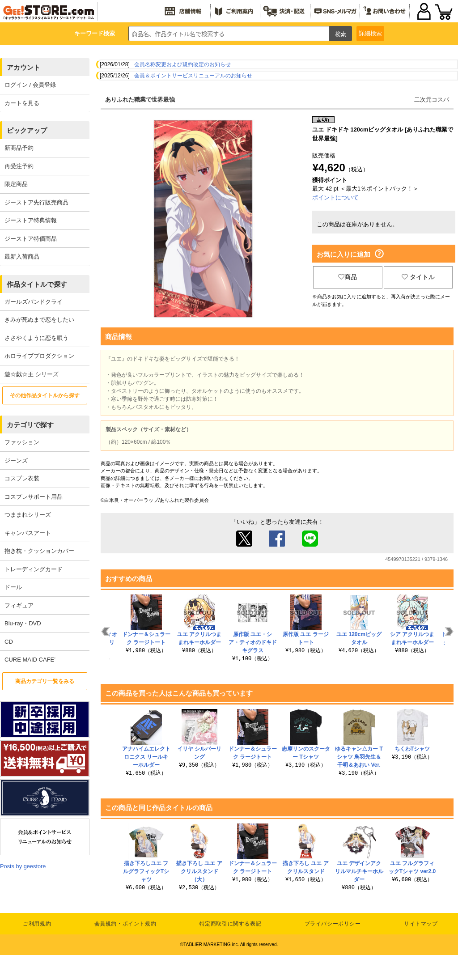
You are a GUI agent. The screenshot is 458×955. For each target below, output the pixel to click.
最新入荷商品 (21, 256)
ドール (13, 587)
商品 (347, 276)
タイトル (418, 276)
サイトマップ (421, 924)
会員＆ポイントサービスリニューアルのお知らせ (193, 75)
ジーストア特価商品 (30, 238)
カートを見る (21, 103)
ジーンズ (16, 460)
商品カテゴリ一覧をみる (44, 681)
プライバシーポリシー (333, 924)
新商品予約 (19, 147)
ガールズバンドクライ (33, 301)
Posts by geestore (23, 866)
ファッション (21, 442)
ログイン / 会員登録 (30, 84)
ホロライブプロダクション (39, 355)
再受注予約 (19, 166)
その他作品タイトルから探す (45, 395)
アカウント (23, 67)
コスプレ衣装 (21, 478)
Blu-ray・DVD (22, 623)
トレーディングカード (33, 569)
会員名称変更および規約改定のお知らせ (182, 64)
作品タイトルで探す (37, 284)
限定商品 (16, 184)
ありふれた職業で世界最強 (140, 99)
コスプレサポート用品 (33, 496)
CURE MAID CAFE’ (29, 659)
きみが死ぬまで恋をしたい (39, 319)
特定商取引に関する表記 (230, 924)
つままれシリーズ (27, 514)
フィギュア (19, 605)
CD (8, 641)
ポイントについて (335, 197)
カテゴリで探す (30, 425)
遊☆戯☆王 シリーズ (31, 374)
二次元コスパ (431, 99)
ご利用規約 (37, 924)
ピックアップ (27, 130)
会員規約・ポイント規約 (125, 924)
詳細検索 (370, 33)
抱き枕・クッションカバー (39, 551)
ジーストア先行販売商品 (36, 202)
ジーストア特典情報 (30, 220)
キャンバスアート (27, 533)
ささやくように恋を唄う (36, 338)
